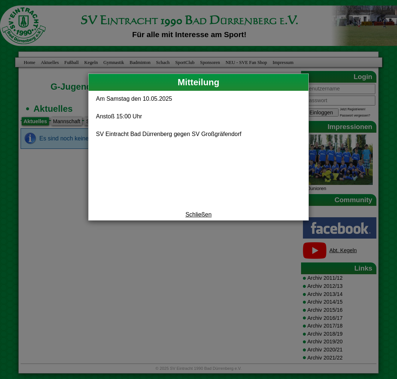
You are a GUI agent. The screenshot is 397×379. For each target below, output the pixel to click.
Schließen (198, 214)
